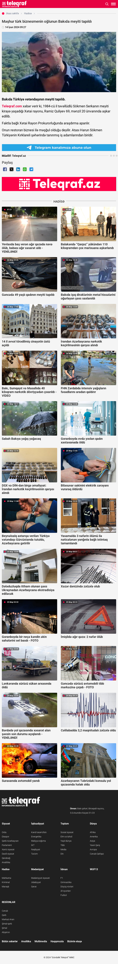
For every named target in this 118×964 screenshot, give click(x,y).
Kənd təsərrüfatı (39, 832)
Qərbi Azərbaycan (10, 841)
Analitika (6, 862)
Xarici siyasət (8, 849)
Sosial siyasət (67, 832)
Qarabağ (6, 858)
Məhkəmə (6, 878)
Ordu (4, 832)
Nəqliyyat (35, 849)
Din (62, 854)
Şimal (4, 928)
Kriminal (6, 882)
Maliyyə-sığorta (38, 841)
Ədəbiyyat (36, 882)
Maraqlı (5, 886)
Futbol (64, 895)
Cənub (5, 911)
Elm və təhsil (66, 836)
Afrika (93, 832)
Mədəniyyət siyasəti (40, 878)
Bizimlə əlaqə (74, 941)
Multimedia (41, 941)
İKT (32, 845)
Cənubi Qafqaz (97, 854)
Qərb (4, 915)
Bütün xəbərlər (10, 941)
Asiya (92, 841)
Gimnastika (66, 882)
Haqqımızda (57, 941)
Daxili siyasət (8, 854)
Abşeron (6, 932)
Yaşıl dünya (66, 841)
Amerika (94, 836)
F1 (62, 878)
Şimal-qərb (7, 923)
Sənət (34, 886)
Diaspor (5, 836)
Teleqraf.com (12, 106)
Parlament (7, 845)
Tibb (63, 845)
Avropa (93, 849)
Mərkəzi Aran (8, 919)
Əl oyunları (66, 891)
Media (63, 849)
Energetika (36, 836)
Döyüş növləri (67, 886)
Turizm (34, 854)
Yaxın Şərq (95, 845)
